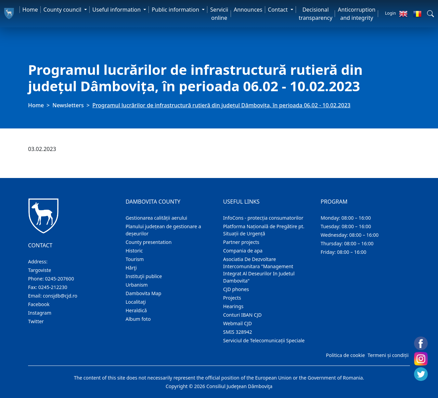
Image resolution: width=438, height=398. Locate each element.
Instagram (39, 313)
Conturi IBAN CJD (242, 315)
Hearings (233, 306)
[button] (430, 13)
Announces (248, 9)
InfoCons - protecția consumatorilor (263, 218)
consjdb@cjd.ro (60, 295)
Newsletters (67, 105)
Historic (134, 250)
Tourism (135, 259)
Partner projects (241, 242)
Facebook (39, 304)
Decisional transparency (315, 14)
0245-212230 (52, 287)
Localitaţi (136, 302)
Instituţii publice (144, 276)
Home (30, 9)
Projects (232, 297)
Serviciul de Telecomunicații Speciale (264, 340)
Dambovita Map (143, 293)
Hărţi (131, 267)
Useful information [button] (117, 9)
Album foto (138, 319)
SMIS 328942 (237, 332)
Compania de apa (242, 250)
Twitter (36, 321)
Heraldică (136, 310)
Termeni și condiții (388, 355)
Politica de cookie (345, 355)
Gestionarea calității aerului (156, 218)
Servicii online (219, 14)
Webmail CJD (237, 323)
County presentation (148, 242)
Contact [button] (278, 9)
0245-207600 (59, 278)
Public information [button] (176, 9)
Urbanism (137, 285)
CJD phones (236, 289)
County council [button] (63, 9)
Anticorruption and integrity (356, 14)
